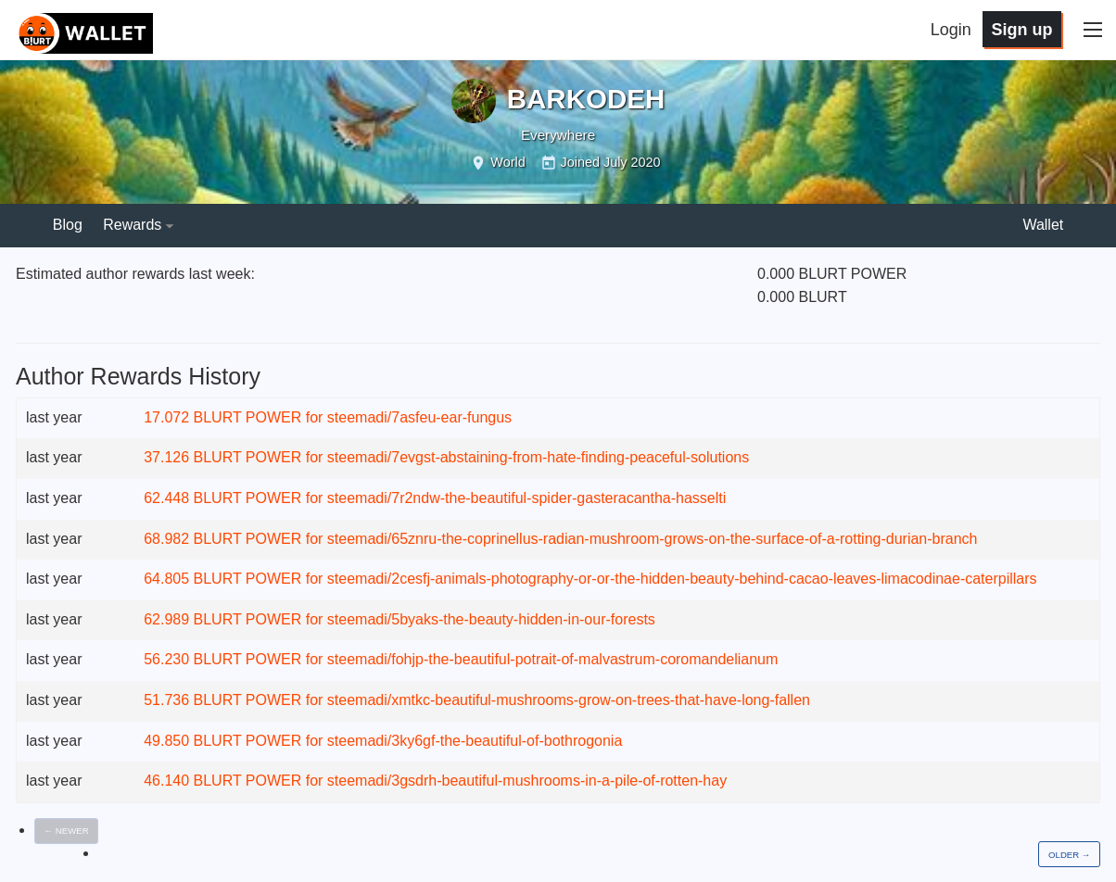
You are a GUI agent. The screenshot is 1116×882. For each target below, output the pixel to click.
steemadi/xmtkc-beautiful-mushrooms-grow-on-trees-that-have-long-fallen (568, 700)
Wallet (1042, 225)
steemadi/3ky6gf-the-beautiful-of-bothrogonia (474, 741)
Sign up (1021, 29)
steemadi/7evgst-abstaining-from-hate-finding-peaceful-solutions (538, 457)
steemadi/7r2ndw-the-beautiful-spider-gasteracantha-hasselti (526, 498)
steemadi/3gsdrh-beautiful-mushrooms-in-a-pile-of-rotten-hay (527, 780)
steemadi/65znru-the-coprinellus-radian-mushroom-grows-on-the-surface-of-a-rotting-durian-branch (652, 539)
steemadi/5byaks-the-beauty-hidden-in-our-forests (491, 619)
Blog (67, 225)
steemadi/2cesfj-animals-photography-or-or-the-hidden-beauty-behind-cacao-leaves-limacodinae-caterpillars (682, 578)
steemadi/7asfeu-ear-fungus (419, 417)
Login (951, 29)
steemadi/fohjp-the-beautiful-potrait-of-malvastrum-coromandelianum (552, 659)
